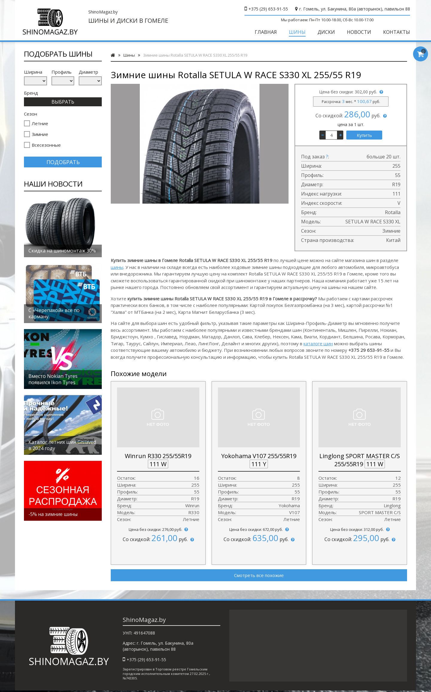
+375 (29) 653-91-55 (268, 9)
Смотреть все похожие (259, 575)
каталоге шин (318, 343)
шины (117, 267)
